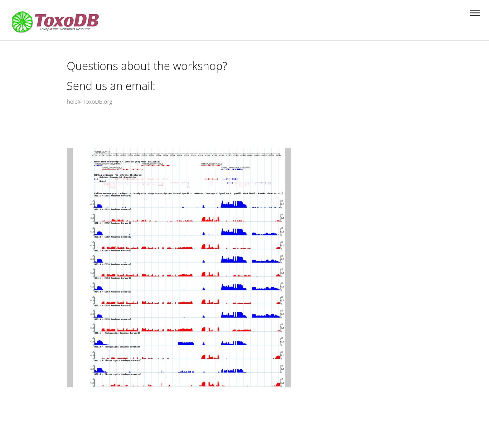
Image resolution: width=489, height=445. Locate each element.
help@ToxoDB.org (89, 101)
